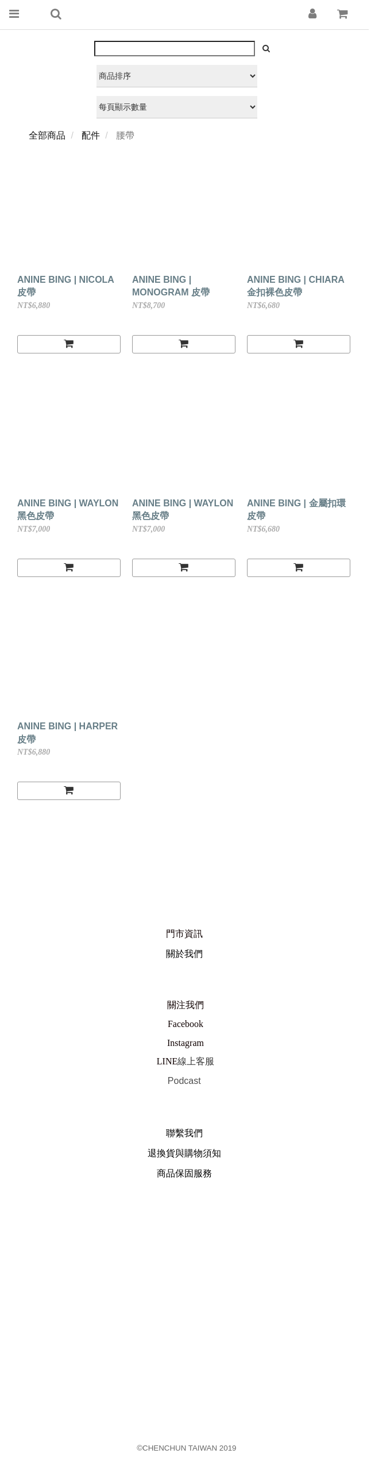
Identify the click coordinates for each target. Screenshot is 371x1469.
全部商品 (47, 135)
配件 (91, 135)
